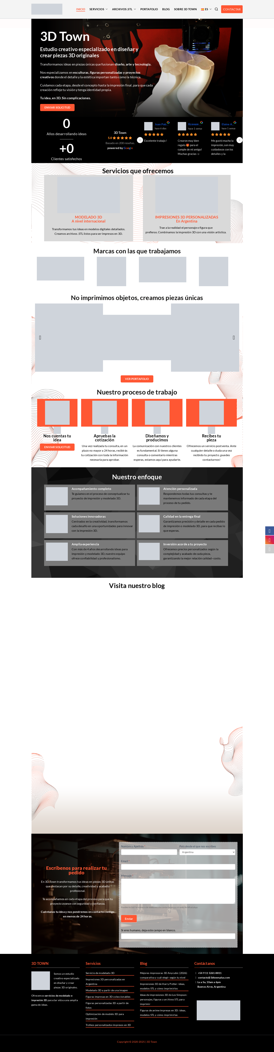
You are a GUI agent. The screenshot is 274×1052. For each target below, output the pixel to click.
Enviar (129, 918)
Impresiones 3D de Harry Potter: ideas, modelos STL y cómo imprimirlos (162, 986)
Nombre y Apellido (133, 846)
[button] (106, 9)
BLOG (166, 9)
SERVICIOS (99, 9)
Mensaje (127, 875)
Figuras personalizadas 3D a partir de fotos (107, 1005)
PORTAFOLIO (149, 9)
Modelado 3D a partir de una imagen (107, 990)
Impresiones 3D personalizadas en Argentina (105, 981)
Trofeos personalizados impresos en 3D (108, 1024)
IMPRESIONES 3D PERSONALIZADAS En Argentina (186, 219)
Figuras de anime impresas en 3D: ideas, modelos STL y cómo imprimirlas (163, 1012)
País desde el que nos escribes (197, 846)
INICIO (80, 9)
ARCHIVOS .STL (124, 9)
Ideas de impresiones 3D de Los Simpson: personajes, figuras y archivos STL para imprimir (163, 999)
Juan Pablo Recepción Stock (161, 124)
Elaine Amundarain (228, 124)
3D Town (120, 133)
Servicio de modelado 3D (100, 972)
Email (125, 861)
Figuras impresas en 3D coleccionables (108, 996)
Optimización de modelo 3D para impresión (105, 1016)
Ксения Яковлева (195, 124)
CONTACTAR (232, 9)
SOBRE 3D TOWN (185, 9)
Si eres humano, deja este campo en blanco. (148, 930)
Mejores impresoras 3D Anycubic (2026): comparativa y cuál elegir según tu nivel (164, 975)
